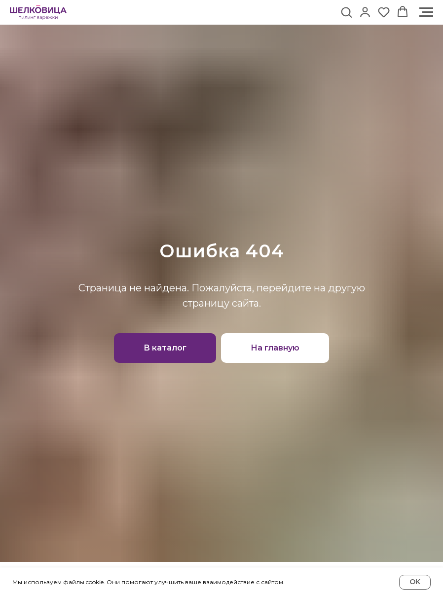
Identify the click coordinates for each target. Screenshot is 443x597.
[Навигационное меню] (426, 12)
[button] (346, 12)
